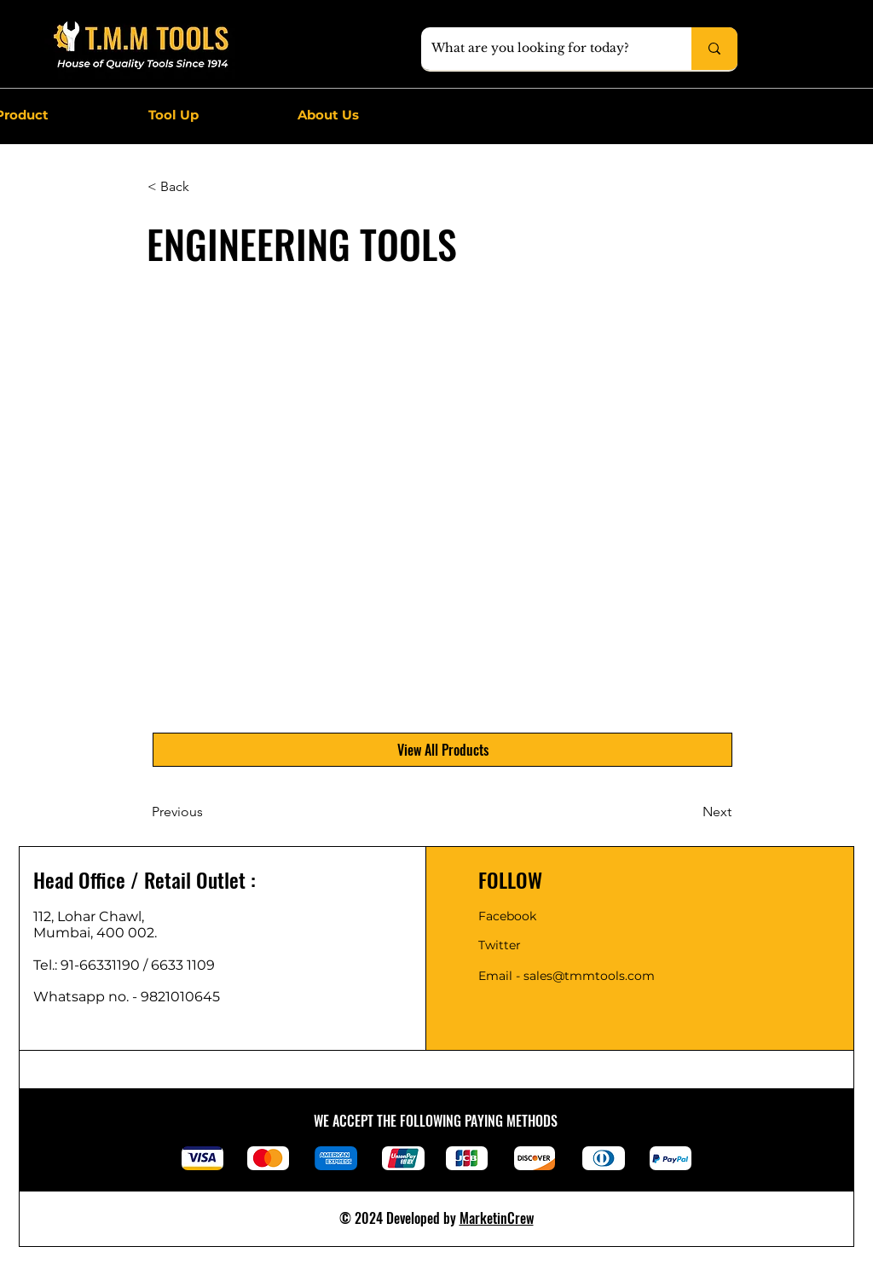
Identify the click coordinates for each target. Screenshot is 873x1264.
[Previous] (208, 812)
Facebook (507, 916)
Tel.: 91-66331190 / (92, 965)
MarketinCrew (497, 1218)
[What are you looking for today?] (543, 48)
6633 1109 (186, 965)
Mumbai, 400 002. (95, 933)
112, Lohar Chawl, (88, 916)
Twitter (499, 945)
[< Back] (203, 187)
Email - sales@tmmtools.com (566, 975)
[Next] (688, 812)
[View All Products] (442, 750)
